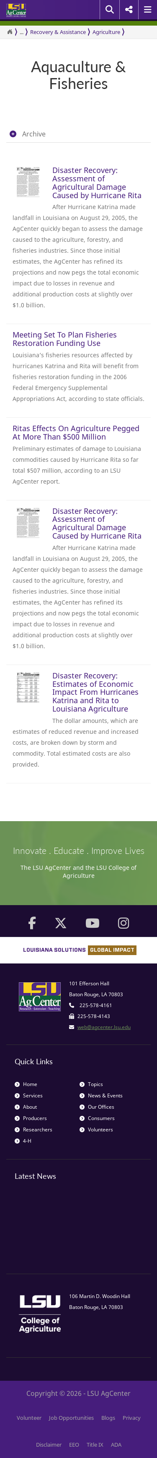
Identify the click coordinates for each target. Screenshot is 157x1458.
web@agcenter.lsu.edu (104, 1027)
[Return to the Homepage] (9, 32)
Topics (91, 1084)
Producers (31, 1118)
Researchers (33, 1129)
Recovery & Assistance (58, 32)
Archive (34, 134)
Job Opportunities (71, 1417)
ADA (116, 1444)
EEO (74, 1444)
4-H (23, 1140)
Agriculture (106, 32)
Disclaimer (49, 1444)
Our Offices (97, 1106)
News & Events (101, 1095)
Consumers (97, 1118)
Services (29, 1095)
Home (26, 1084)
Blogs (108, 1417)
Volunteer (29, 1417)
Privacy (132, 1417)
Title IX (95, 1444)
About (26, 1106)
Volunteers (96, 1129)
